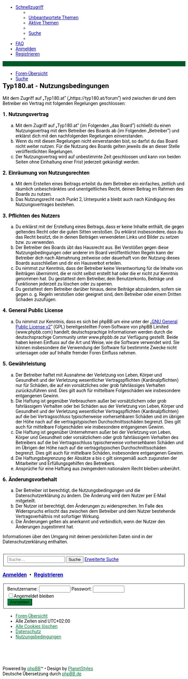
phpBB (34, 668)
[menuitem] (54, 17)
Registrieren (48, 575)
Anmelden (15, 575)
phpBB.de (71, 673)
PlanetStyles (80, 668)
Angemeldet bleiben (34, 596)
